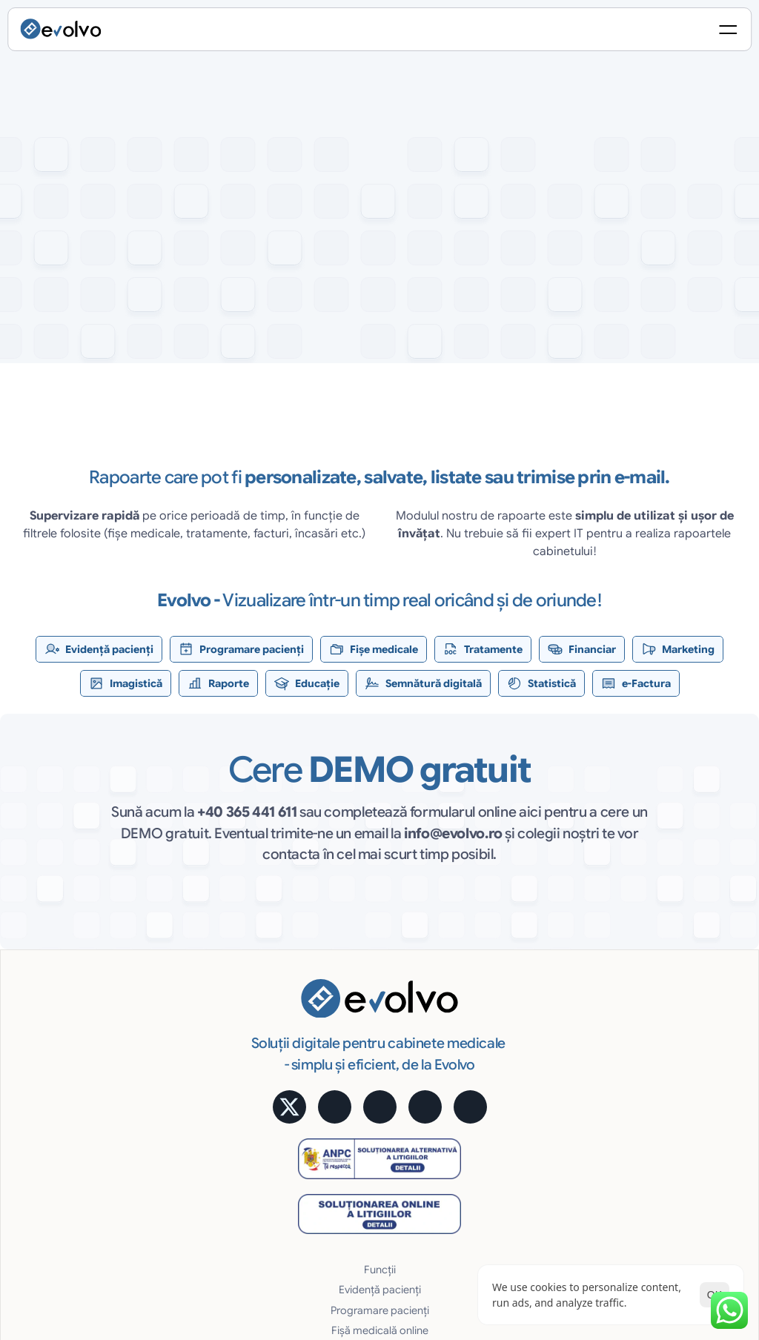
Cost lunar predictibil (534, 1078)
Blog (631, 1119)
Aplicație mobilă (659, 977)
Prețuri (636, 1038)
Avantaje (505, 1038)
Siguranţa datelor (525, 1098)
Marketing (372, 1098)
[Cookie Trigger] (460, 1214)
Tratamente (376, 1058)
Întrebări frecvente (664, 1139)
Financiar (370, 1078)
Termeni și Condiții (685, 1214)
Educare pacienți (388, 1159)
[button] (86, 374)
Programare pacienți (397, 1017)
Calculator (645, 997)
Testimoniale (650, 1017)
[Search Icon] (575, 33)
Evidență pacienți (389, 997)
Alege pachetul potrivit (674, 1058)
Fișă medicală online (396, 1038)
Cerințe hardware (526, 1159)
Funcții (364, 977)
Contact (640, 1159)
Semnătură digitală (529, 977)
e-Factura (507, 1017)
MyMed (638, 1098)
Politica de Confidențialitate (563, 1214)
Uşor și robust (517, 1119)
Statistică (506, 997)
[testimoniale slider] (379, 483)
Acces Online (516, 1058)
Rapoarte (370, 1139)
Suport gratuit (517, 1139)
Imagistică (373, 1119)
